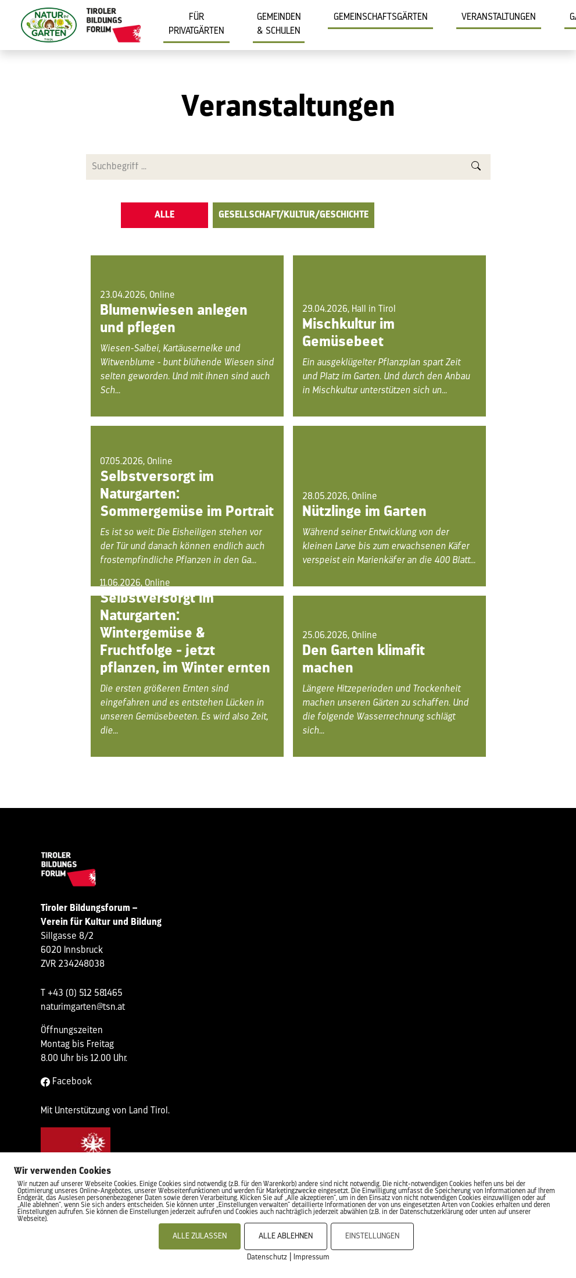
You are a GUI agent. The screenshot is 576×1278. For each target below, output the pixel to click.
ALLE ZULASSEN (200, 1236)
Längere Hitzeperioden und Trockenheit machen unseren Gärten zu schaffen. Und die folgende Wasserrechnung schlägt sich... (385, 710)
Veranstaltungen (498, 17)
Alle (164, 215)
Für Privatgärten (196, 24)
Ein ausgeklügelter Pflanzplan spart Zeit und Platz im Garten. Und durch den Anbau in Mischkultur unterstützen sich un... (386, 377)
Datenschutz (267, 1257)
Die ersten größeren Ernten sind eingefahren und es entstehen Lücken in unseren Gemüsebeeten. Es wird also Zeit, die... (184, 710)
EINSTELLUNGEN (372, 1236)
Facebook (66, 1082)
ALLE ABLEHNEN (286, 1236)
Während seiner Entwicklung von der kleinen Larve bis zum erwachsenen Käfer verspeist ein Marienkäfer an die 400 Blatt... (388, 546)
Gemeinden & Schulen (279, 24)
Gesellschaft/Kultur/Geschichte (294, 215)
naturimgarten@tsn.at (83, 1007)
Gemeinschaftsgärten (381, 17)
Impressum (312, 1257)
